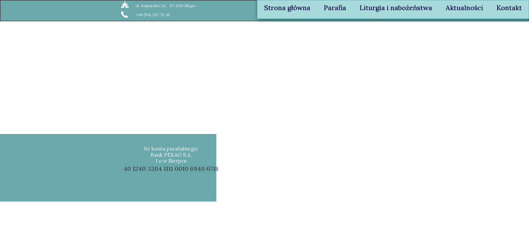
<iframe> (433, 167)
